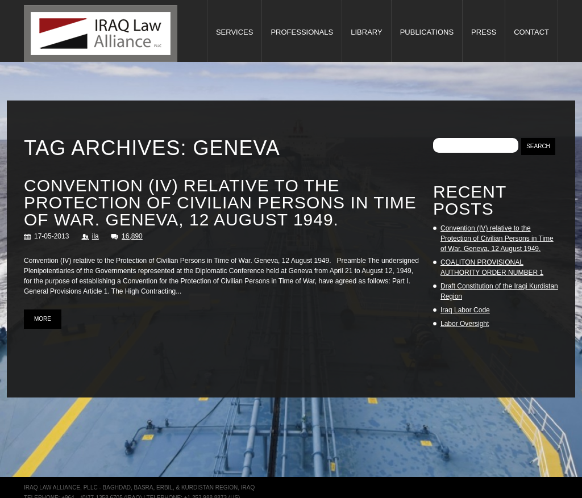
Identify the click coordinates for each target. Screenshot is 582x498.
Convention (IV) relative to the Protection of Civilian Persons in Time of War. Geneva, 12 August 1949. (220, 202)
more (42, 319)
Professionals (302, 32)
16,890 (132, 236)
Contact (531, 32)
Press (483, 32)
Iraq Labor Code (465, 310)
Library (366, 32)
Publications (427, 32)
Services (234, 32)
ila (95, 236)
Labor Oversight (464, 324)
